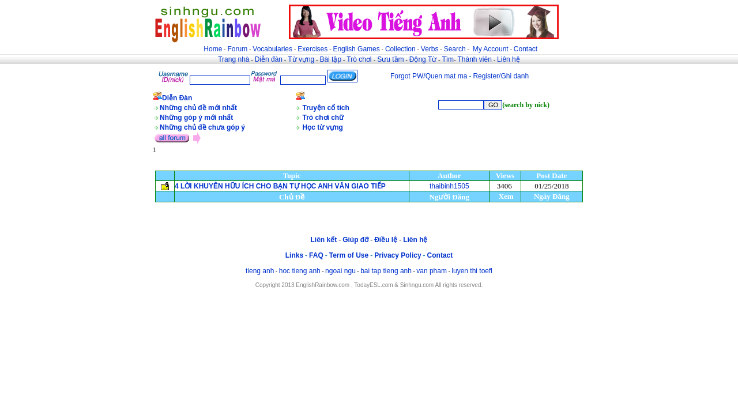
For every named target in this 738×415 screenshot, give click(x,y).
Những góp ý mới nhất (196, 118)
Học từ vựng (323, 127)
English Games (356, 49)
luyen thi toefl (471, 271)
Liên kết (323, 240)
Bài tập (330, 59)
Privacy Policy (397, 255)
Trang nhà (233, 59)
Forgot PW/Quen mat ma (428, 76)
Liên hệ (508, 59)
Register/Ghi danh (501, 76)
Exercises (312, 49)
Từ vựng (301, 59)
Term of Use (348, 255)
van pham (431, 271)
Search (455, 49)
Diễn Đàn (177, 98)
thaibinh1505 (449, 186)
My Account (491, 49)
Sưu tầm (390, 59)
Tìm (448, 59)
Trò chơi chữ (323, 118)
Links (294, 255)
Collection (400, 49)
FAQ (316, 255)
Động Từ (422, 59)
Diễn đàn (269, 59)
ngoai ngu (340, 271)
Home (213, 49)
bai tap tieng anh (386, 271)
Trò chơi (360, 59)
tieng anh (260, 271)
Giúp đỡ (355, 240)
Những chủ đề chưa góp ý (202, 127)
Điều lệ (385, 240)
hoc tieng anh (300, 271)
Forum (237, 49)
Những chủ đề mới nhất (198, 108)
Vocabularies (272, 49)
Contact (525, 49)
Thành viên (475, 59)
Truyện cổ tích (326, 108)
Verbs (430, 49)
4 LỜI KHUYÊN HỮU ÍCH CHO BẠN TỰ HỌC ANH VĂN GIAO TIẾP (280, 186)
